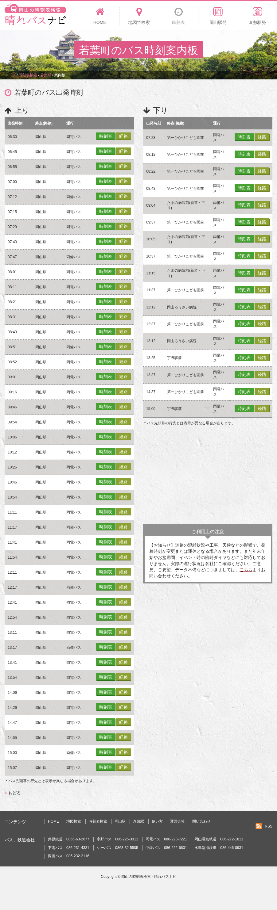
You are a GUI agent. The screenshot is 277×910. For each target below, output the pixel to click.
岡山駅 (120, 821)
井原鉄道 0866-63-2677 (68, 839)
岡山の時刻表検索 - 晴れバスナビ (148, 876)
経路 (123, 136)
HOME (53, 821)
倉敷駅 (138, 821)
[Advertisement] (207, 475)
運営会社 (177, 821)
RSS (268, 826)
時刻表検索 (98, 821)
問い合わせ (201, 821)
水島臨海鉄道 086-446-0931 (218, 848)
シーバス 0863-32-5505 (117, 848)
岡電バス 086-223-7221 (166, 839)
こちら (246, 569)
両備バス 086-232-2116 (68, 856)
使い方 (157, 821)
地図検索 (73, 821)
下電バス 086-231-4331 (68, 848)
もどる (13, 792)
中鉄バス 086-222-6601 (166, 848)
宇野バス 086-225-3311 (117, 839)
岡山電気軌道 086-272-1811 (218, 839)
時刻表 (105, 136)
